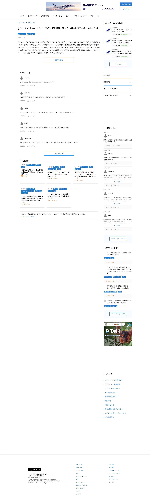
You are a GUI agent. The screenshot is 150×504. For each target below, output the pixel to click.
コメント (27, 176)
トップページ (21, 22)
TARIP (77, 491)
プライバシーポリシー (115, 473)
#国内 (112, 258)
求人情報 (107, 75)
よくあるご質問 (113, 479)
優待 (92, 16)
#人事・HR (114, 291)
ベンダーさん (57, 16)
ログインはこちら (28, 216)
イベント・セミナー (80, 16)
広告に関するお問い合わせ (114, 409)
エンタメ (78, 494)
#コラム (38, 164)
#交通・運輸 (38, 191)
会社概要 (111, 464)
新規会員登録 (126, 4)
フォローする (36, 469)
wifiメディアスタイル (82, 485)
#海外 (28, 34)
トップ (22, 16)
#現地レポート (22, 34)
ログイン (126, 9)
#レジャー (77, 169)
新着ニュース (32, 16)
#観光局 (62, 167)
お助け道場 (45, 16)
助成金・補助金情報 (110, 95)
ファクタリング (80, 488)
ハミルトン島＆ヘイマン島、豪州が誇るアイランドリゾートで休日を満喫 (58, 196)
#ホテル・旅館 (31, 188)
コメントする (59, 153)
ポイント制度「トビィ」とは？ (115, 413)
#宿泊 (33, 34)
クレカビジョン (80, 482)
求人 (67, 16)
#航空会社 (56, 167)
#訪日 (119, 277)
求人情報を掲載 (110, 392)
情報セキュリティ (114, 470)
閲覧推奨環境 (109, 417)
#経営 (119, 291)
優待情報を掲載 (110, 396)
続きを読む (59, 60)
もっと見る (118, 64)
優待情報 (107, 82)
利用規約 (111, 476)
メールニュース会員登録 (113, 380)
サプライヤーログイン (112, 388)
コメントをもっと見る (118, 239)
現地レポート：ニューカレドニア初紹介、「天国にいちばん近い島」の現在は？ (58, 174)
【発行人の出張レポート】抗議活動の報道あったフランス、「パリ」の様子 (32, 172)
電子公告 (111, 482)
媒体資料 (108, 401)
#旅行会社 (106, 258)
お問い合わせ (109, 405)
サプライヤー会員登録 (112, 384)
